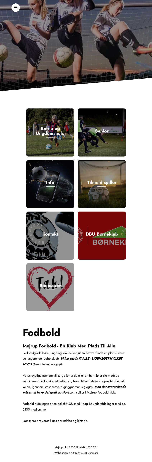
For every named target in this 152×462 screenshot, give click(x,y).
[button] (15, 7)
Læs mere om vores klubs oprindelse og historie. (56, 420)
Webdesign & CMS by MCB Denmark (76, 453)
